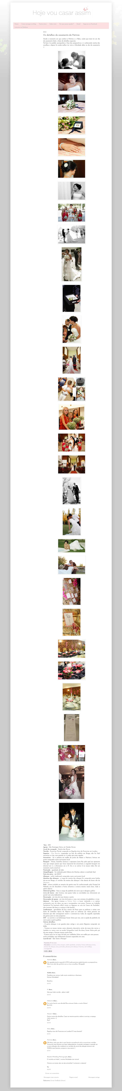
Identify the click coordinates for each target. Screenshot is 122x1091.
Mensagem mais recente (51, 1077)
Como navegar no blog (28, 24)
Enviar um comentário (52, 1073)
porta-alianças (74, 946)
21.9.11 (48, 1034)
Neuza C (50, 1014)
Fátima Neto (72, 901)
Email (78, 24)
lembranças (89, 944)
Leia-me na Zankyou (21, 27)
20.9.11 (49, 966)
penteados (62, 946)
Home (16, 24)
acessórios (54, 944)
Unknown (50, 1001)
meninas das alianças (49, 946)
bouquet (63, 944)
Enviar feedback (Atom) (58, 1080)
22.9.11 (49, 1069)
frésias (83, 944)
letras (93, 944)
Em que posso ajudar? (66, 24)
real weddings (88, 946)
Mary (49, 1028)
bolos (58, 944)
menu (57, 946)
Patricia (49, 959)
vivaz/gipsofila (48, 948)
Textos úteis (43, 24)
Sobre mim (53, 24)
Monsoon (46, 882)
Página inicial (73, 1077)
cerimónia (78, 944)
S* (47, 989)
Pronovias (81, 946)
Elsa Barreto (55, 853)
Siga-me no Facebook (90, 24)
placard (68, 946)
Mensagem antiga (93, 1077)
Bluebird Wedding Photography (57, 1057)
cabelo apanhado (70, 944)
